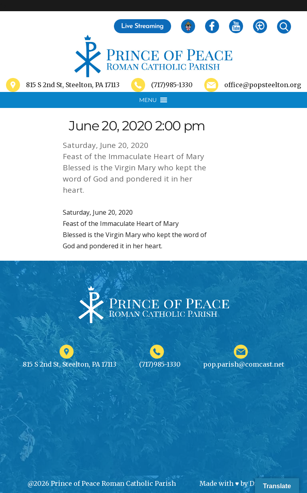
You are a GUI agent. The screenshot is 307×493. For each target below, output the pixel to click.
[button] (148, 100)
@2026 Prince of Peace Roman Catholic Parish (102, 483)
